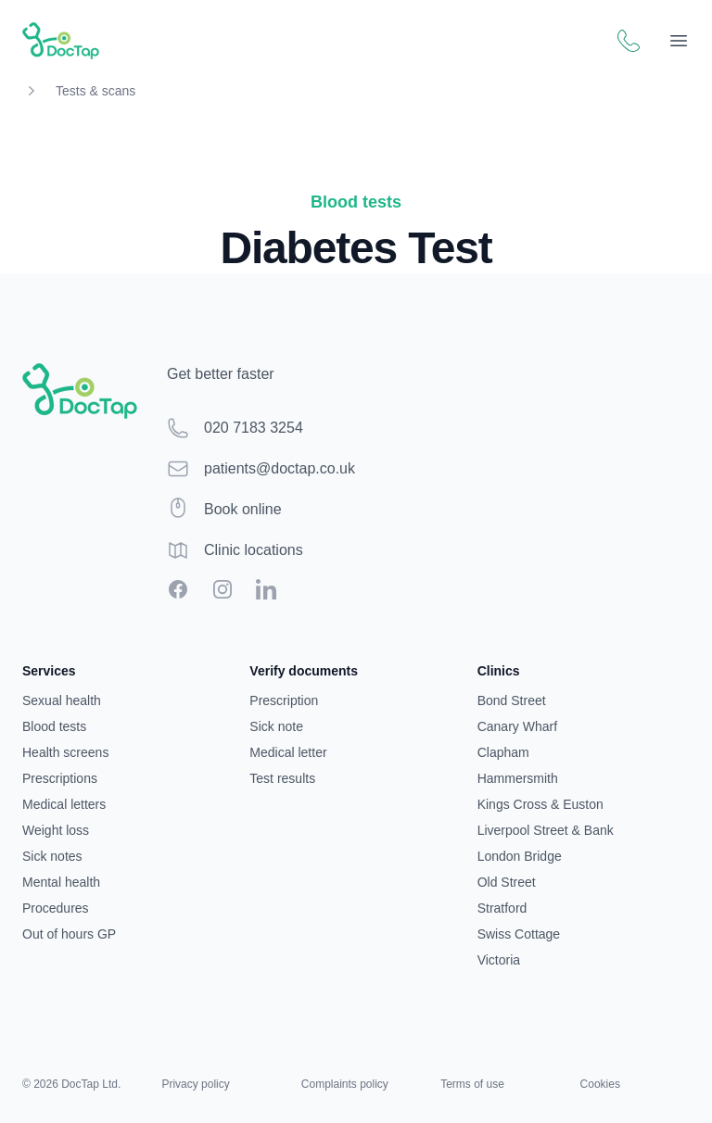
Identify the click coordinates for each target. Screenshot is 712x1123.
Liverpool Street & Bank (545, 830)
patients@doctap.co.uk (279, 468)
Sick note (276, 726)
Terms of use (472, 1084)
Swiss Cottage (518, 934)
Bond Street (511, 700)
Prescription (283, 700)
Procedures (55, 908)
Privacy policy (195, 1084)
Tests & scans (95, 90)
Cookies (600, 1084)
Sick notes (52, 856)
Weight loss (55, 830)
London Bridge (519, 856)
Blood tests (54, 726)
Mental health (61, 882)
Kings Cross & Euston (540, 804)
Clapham (503, 752)
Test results (282, 778)
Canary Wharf (517, 726)
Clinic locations (253, 550)
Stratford (502, 908)
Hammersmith (517, 778)
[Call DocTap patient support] (628, 40)
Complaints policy (344, 1084)
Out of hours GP (69, 934)
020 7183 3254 (253, 427)
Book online (243, 509)
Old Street (506, 882)
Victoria (498, 960)
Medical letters (64, 804)
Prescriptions (59, 778)
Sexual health (61, 700)
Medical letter (287, 752)
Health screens (65, 752)
